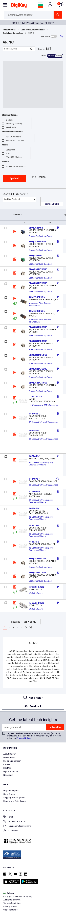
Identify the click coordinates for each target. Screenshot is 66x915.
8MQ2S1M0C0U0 (38, 558)
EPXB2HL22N (36, 587)
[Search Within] (16, 48)
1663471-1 (34, 508)
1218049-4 (34, 491)
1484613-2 (34, 413)
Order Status (9, 794)
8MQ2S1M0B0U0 (38, 327)
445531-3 (34, 541)
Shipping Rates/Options (14, 797)
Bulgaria (8, 893)
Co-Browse (10, 830)
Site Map (7, 768)
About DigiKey (9, 754)
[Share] (61, 36)
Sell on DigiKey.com (12, 761)
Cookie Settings (10, 910)
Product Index (9, 30)
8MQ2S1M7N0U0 (38, 382)
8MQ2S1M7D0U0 (38, 283)
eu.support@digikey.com (17, 826)
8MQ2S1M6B (36, 227)
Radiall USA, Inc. (36, 593)
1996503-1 (34, 430)
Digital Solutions (10, 771)
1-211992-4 (35, 396)
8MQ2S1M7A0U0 (38, 572)
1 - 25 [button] (16, 194)
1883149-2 (34, 525)
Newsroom (8, 775)
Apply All (14, 178)
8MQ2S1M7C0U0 (38, 368)
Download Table (52, 204)
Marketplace (8, 757)
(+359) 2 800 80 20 (14, 821)
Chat (8, 817)
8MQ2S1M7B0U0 (38, 269)
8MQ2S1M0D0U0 (38, 341)
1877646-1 (34, 456)
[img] (19, 6)
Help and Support (11, 790)
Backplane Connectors (13, 33)
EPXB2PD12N (36, 603)
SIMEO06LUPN (37, 297)
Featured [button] (12, 199)
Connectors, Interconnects (33, 30)
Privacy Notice (23, 738)
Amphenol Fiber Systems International (40, 304)
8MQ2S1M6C (36, 255)
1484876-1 (34, 478)
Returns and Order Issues (14, 801)
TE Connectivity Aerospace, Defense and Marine (41, 463)
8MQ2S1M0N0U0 (38, 355)
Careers (6, 764)
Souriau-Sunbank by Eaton (40, 236)
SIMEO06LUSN (37, 311)
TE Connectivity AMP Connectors (43, 405)
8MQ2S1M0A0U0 (38, 241)
